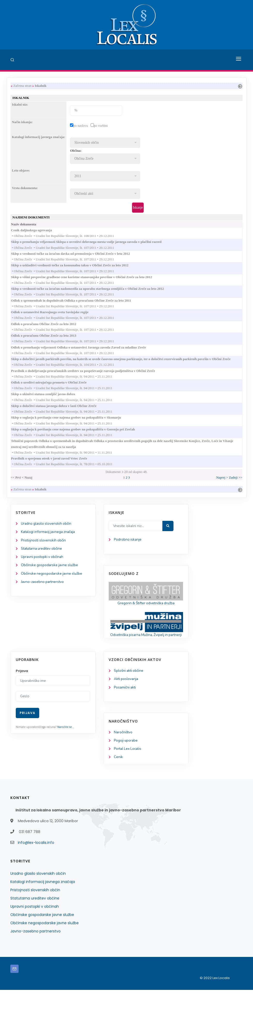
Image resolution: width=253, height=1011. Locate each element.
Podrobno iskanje (128, 552)
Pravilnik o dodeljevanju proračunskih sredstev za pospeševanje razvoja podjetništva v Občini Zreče (88, 378)
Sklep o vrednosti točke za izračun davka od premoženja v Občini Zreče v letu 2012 (75, 256)
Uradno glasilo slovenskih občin (47, 536)
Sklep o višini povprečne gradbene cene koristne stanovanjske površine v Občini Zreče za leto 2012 (86, 281)
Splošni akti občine (129, 690)
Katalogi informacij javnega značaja (49, 544)
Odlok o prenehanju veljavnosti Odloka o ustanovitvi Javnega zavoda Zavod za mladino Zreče (83, 354)
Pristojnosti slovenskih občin (44, 553)
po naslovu (80, 126)
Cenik (118, 778)
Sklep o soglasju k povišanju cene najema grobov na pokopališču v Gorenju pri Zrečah (78, 439)
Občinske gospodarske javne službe (50, 578)
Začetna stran (22, 86)
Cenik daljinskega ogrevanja (36, 232)
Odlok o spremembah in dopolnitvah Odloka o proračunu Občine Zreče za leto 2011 (76, 305)
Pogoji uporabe (126, 761)
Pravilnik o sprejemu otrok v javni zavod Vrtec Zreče (54, 470)
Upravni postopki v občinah (43, 570)
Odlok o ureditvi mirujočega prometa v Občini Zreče (54, 391)
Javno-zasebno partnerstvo (43, 596)
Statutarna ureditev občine (43, 561)
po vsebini (101, 126)
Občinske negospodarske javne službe (52, 587)
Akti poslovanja (126, 698)
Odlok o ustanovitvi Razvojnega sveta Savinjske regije (55, 317)
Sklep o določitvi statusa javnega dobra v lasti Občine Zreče (59, 415)
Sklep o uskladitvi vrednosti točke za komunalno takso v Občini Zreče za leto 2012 (75, 268)
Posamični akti (125, 707)
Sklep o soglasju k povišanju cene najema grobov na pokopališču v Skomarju (71, 427)
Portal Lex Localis (128, 769)
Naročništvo (123, 752)
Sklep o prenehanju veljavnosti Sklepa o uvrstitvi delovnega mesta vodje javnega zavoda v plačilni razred (91, 244)
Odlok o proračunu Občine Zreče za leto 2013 (48, 342)
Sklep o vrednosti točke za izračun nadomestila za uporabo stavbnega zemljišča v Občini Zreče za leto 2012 (92, 293)
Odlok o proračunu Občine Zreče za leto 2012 (48, 330)
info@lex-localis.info (36, 863)
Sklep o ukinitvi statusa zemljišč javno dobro (48, 403)
